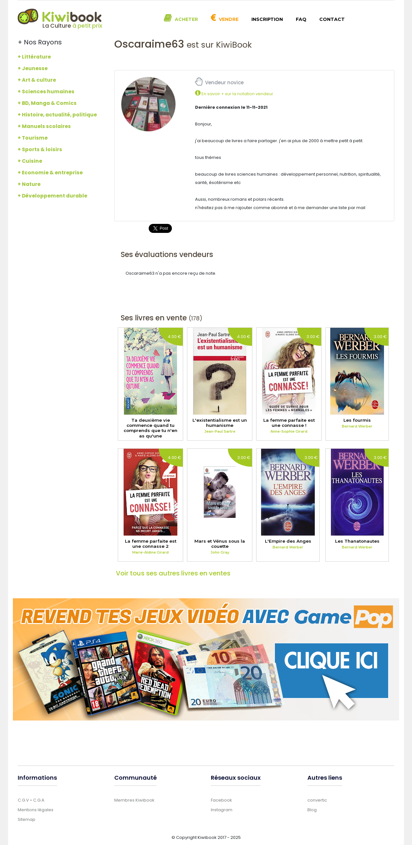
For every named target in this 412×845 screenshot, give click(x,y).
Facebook (221, 800)
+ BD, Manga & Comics (47, 103)
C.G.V (23, 800)
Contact (332, 19)
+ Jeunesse (33, 68)
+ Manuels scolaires (44, 126)
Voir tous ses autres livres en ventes (173, 573)
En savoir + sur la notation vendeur (234, 94)
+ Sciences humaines (46, 91)
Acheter (186, 19)
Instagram (221, 810)
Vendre (229, 19)
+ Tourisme (33, 137)
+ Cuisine (30, 161)
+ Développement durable (52, 195)
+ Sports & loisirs (40, 149)
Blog (312, 810)
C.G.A (38, 800)
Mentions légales (35, 810)
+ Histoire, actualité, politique (57, 114)
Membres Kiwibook (134, 800)
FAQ (301, 19)
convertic (317, 800)
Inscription (267, 19)
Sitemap (26, 819)
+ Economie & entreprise (50, 172)
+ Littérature (34, 56)
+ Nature (29, 184)
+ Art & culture (37, 80)
